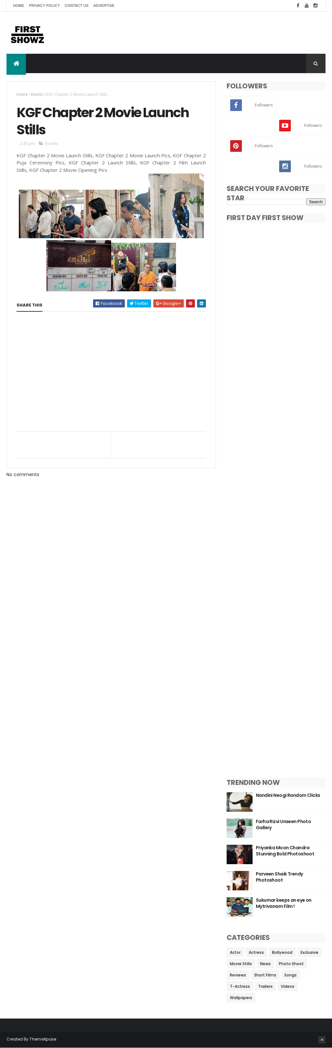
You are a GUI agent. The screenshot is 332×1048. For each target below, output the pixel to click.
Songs (290, 975)
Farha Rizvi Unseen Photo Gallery (283, 824)
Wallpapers (241, 997)
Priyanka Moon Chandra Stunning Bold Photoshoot (285, 850)
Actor (235, 952)
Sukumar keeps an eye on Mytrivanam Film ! (284, 903)
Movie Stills (241, 963)
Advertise (103, 5)
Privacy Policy (44, 5)
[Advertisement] (207, 32)
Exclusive (309, 952)
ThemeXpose (43, 1039)
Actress (256, 952)
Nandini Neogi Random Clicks (288, 795)
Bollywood (282, 952)
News (265, 963)
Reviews (238, 975)
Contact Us (77, 5)
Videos (287, 986)
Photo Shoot (291, 963)
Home (18, 5)
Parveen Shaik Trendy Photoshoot (279, 877)
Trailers (265, 986)
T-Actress (240, 986)
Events (37, 94)
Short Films (265, 975)
